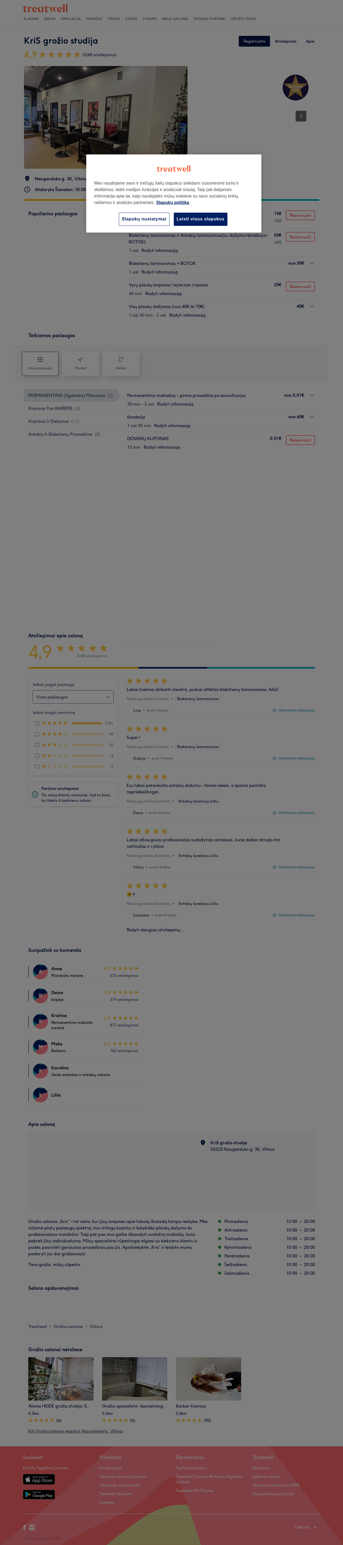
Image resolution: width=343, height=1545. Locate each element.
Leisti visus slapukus (201, 219)
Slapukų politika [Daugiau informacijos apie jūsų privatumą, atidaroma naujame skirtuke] (172, 202)
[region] (173, 193)
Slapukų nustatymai (144, 219)
